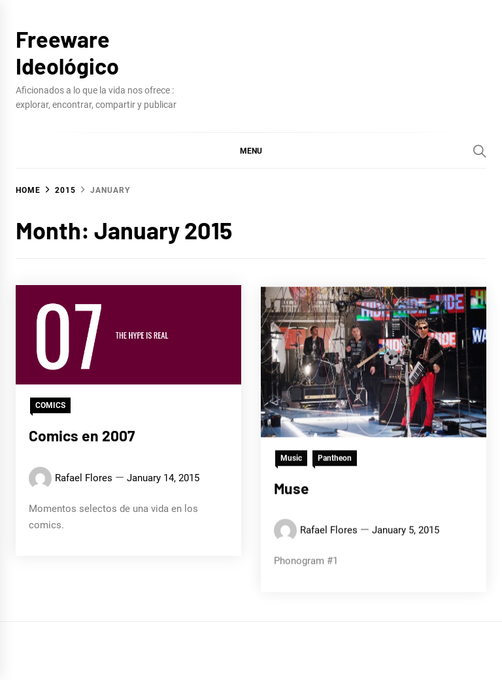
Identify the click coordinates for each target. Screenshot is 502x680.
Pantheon (335, 464)
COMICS (50, 405)
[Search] (479, 151)
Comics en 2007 (82, 435)
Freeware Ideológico (67, 52)
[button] (251, 150)
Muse (291, 494)
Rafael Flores (83, 478)
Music (291, 464)
